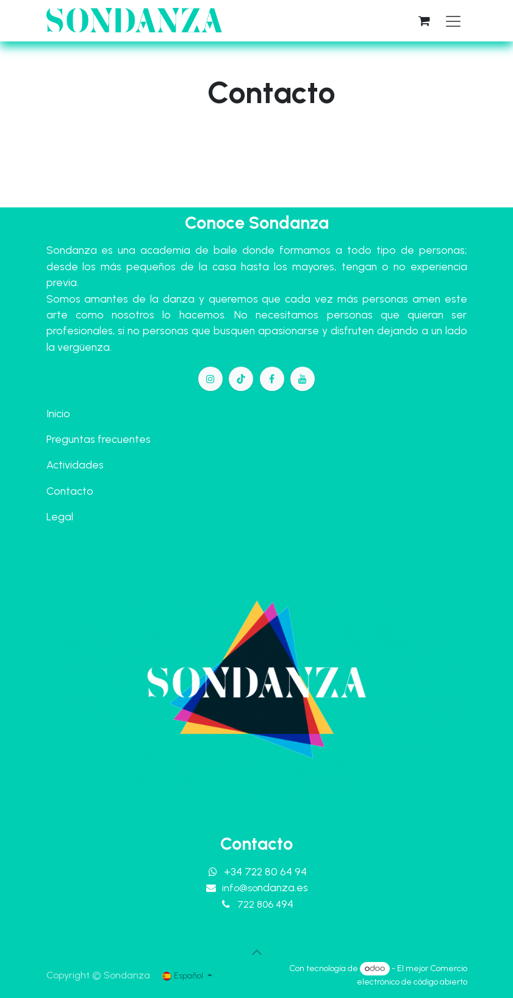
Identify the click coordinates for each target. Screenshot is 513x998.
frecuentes (124, 439)
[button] (256, 952)
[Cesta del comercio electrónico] (424, 20)
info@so (265, 888)
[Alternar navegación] (453, 20)
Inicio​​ (58, 413)
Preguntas (70, 439)
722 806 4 (265, 904)
